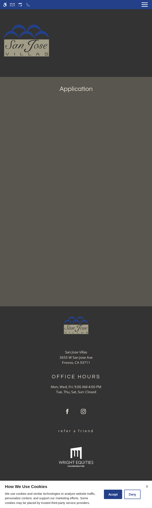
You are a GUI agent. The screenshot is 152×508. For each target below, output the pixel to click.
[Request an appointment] (20, 4)
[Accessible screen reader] (5, 4)
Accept (113, 494)
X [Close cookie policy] (147, 486)
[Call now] (28, 4)
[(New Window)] (76, 360)
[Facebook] (67, 413)
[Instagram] (83, 413)
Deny (132, 494)
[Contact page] (12, 4)
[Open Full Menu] (144, 4)
